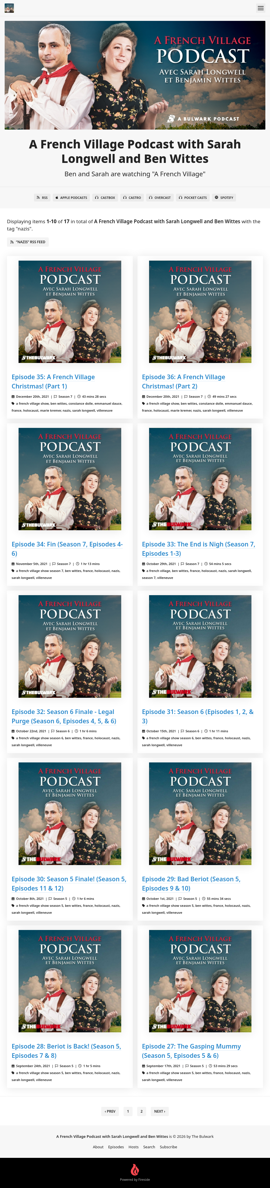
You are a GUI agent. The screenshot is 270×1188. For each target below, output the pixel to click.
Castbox (105, 197)
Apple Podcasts (71, 197)
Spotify (224, 197)
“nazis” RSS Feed (27, 241)
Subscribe (168, 1146)
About (98, 1146)
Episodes (116, 1146)
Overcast (160, 197)
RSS (42, 197)
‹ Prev (110, 1111)
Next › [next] (159, 1111)
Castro (132, 197)
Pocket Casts (193, 197)
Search (149, 1146)
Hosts (133, 1146)
